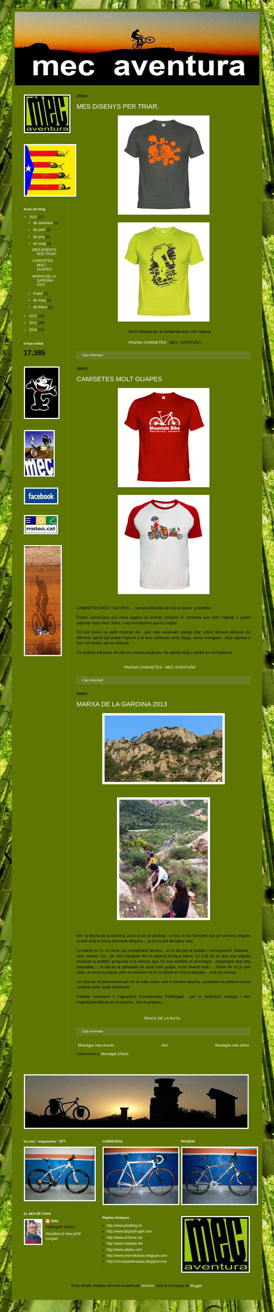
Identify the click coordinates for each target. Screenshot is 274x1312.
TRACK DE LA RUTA (161, 1018)
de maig (40, 244)
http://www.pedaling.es (124, 1225)
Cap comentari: (93, 355)
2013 (33, 217)
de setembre (43, 223)
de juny (39, 237)
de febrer (40, 307)
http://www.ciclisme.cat (124, 1238)
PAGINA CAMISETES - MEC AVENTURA (160, 667)
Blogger (196, 1286)
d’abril (38, 293)
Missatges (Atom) (114, 1054)
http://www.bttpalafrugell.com (129, 1231)
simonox (147, 1286)
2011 (33, 323)
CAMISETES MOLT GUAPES (119, 379)
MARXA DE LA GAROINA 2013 (122, 704)
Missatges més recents (96, 1045)
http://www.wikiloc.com (124, 1250)
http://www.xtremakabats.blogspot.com (137, 1256)
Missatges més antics (232, 1045)
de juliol (39, 230)
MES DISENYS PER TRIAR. (118, 106)
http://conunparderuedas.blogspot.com (137, 1261)
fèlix (54, 1221)
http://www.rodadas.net (125, 1243)
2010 (33, 330)
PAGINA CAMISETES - (149, 342)
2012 (33, 316)
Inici (164, 1045)
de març (40, 300)
